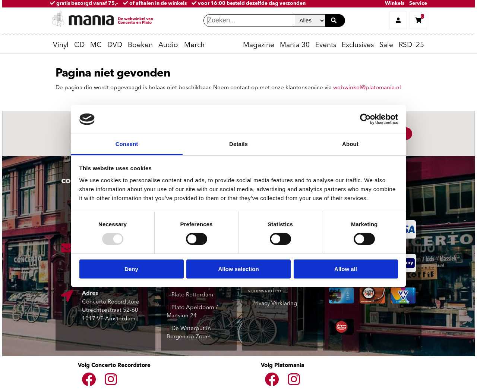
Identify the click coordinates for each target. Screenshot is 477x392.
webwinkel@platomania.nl (367, 88)
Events (325, 45)
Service (418, 3)
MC (96, 45)
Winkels (394, 3)
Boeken (140, 45)
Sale (386, 45)
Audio (168, 45)
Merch (194, 45)
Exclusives (358, 45)
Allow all (345, 269)
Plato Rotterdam (192, 295)
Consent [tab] (127, 144)
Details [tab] (238, 144)
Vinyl (61, 45)
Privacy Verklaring (274, 304)
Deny (131, 269)
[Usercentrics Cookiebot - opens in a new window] (365, 119)
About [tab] (350, 144)
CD (79, 45)
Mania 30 (295, 45)
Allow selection (238, 269)
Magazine (258, 45)
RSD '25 (411, 45)
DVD (114, 45)
